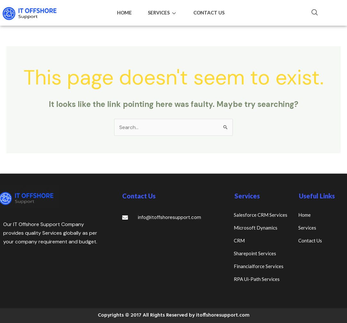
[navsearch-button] (311, 12)
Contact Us (208, 12)
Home (124, 12)
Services (162, 12)
